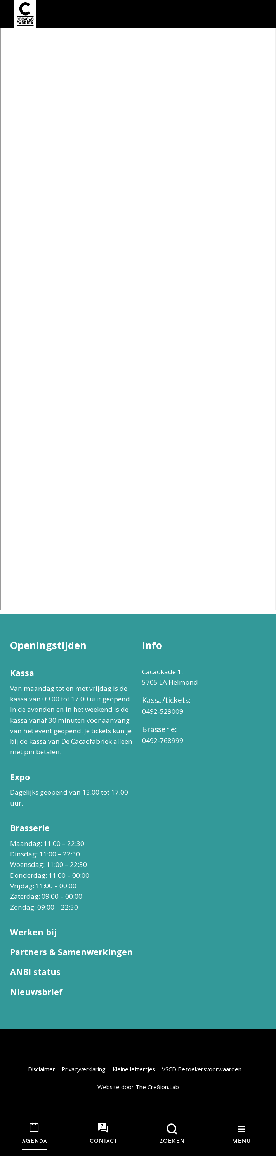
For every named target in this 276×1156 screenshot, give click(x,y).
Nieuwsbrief (36, 991)
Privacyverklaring (84, 1069)
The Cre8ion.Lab (157, 1087)
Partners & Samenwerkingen (71, 951)
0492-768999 (162, 740)
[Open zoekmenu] (172, 1133)
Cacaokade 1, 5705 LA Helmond (170, 677)
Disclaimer (41, 1069)
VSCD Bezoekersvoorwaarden (201, 1069)
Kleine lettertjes (134, 1069)
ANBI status (35, 971)
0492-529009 (162, 711)
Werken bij (33, 932)
